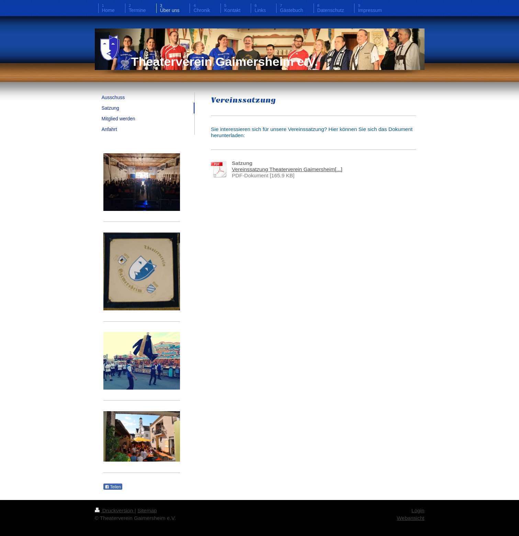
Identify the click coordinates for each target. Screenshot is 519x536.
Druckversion (115, 510)
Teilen (113, 487)
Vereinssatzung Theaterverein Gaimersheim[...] (287, 169)
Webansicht (410, 518)
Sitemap (147, 510)
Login (418, 510)
